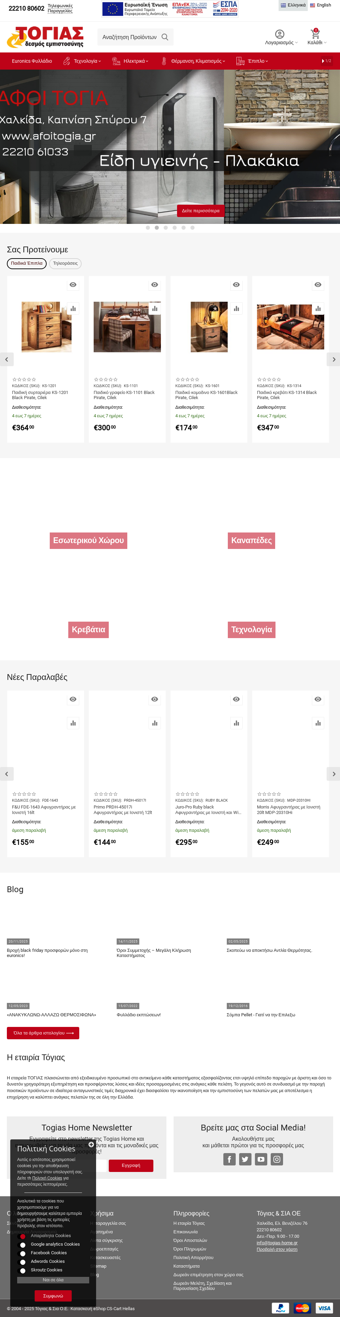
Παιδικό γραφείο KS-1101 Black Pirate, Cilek (124, 395)
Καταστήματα (187, 1266)
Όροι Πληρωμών (190, 1249)
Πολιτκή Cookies (47, 1178)
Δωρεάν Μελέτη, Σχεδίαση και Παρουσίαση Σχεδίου (203, 1286)
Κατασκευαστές (105, 1257)
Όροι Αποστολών (190, 1240)
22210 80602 (26, 8)
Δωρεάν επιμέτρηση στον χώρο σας (209, 1274)
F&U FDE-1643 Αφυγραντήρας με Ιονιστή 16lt (44, 809)
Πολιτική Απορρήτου (194, 1257)
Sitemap (98, 1266)
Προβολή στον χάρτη (277, 1249)
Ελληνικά (293, 5)
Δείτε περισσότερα (201, 210)
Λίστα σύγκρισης (106, 1240)
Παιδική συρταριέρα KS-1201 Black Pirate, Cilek (40, 395)
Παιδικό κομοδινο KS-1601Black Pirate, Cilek (206, 395)
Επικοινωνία (186, 1231)
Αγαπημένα (101, 1231)
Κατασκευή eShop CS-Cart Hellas (102, 1308)
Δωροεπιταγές (104, 1249)
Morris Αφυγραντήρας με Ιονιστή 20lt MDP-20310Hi (288, 809)
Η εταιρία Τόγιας (189, 1223)
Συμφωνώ (53, 1295)
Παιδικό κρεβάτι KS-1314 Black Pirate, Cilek (287, 395)
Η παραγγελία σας (108, 1223)
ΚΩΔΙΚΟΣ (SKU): (26, 386)
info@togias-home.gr (277, 1242)
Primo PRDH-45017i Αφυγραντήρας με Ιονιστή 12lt (123, 809)
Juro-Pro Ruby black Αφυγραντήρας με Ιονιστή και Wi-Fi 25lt (207, 809)
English (320, 5)
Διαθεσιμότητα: (27, 407)
